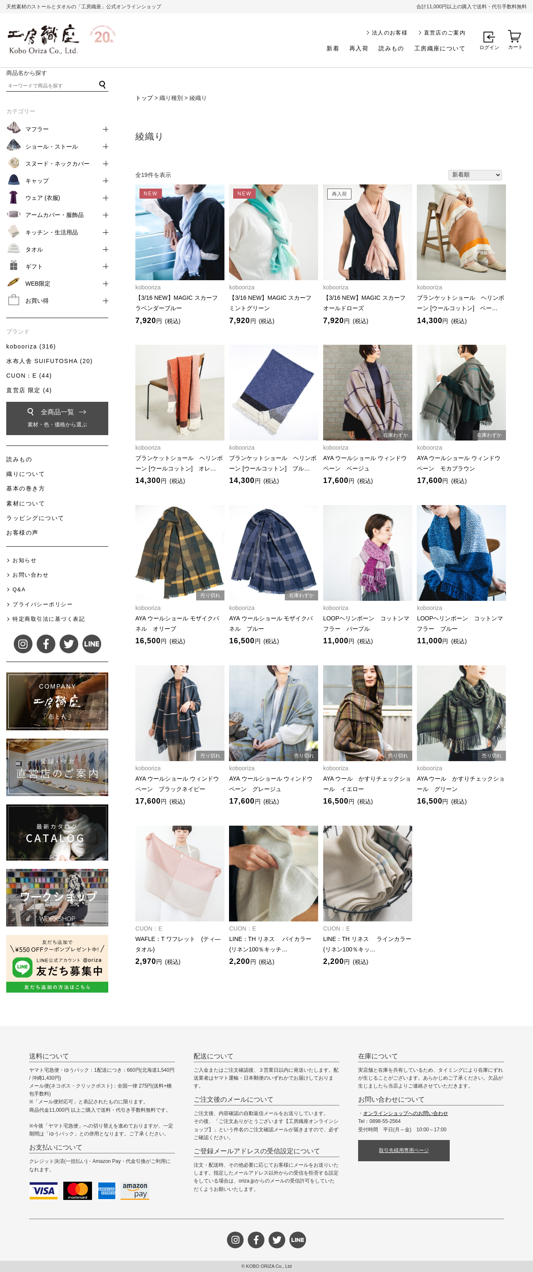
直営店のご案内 (445, 33)
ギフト (34, 266)
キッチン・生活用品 (51, 232)
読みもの (391, 48)
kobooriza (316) (31, 346)
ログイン (489, 47)
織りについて (25, 473)
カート (515, 47)
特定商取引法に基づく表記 (48, 619)
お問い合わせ (30, 575)
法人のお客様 (390, 33)
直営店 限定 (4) (29, 390)
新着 (332, 48)
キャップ (37, 180)
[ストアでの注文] (475, 175)
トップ (144, 98)
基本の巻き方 (25, 488)
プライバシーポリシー (42, 604)
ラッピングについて (35, 518)
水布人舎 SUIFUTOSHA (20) (49, 361)
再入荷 (359, 48)
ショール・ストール (51, 146)
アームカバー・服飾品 (54, 215)
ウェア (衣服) (42, 197)
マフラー (37, 129)
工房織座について (440, 48)
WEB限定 (37, 283)
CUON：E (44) (29, 375)
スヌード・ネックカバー (57, 163)
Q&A (19, 589)
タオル (34, 249)
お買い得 (37, 300)
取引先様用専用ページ (404, 1150)
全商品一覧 (57, 419)
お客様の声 (22, 532)
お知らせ (24, 560)
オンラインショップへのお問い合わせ (405, 1113)
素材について (25, 503)
